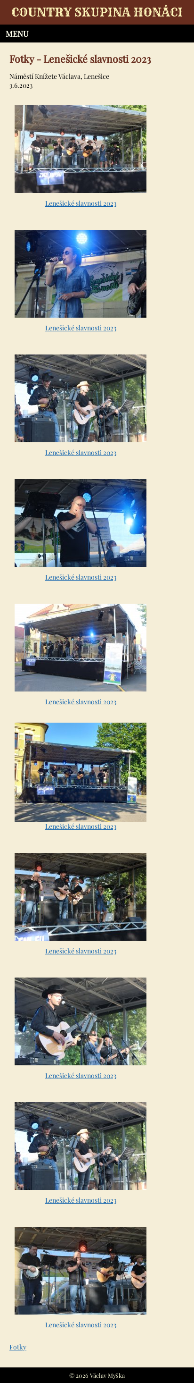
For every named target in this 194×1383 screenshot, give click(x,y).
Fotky (17, 1346)
